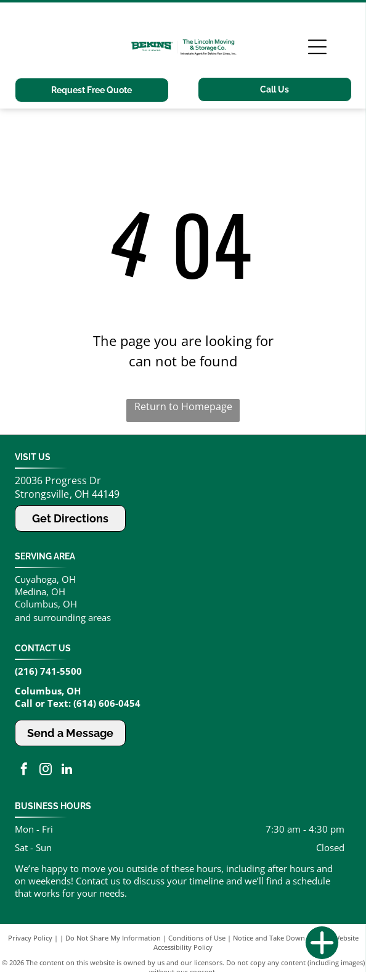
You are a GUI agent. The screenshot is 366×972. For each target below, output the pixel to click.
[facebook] (24, 770)
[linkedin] (67, 770)
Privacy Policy (30, 937)
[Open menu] (317, 47)
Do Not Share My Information (113, 937)
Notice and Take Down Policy (279, 937)
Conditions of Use (197, 937)
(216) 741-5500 (48, 671)
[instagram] (45, 770)
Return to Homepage (183, 406)
